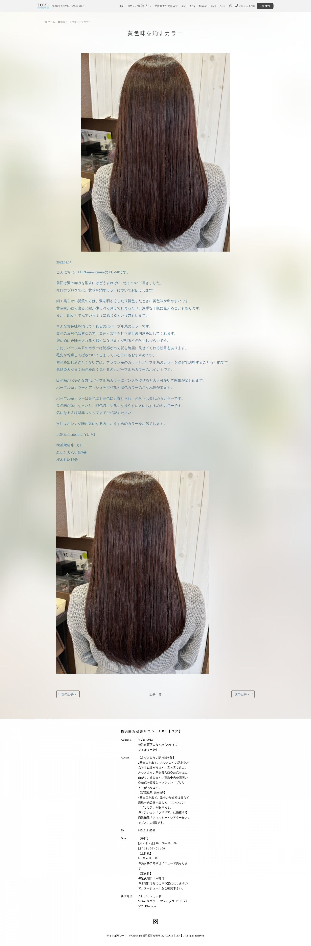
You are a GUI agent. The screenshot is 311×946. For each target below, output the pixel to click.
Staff (183, 6)
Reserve (265, 5)
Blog (213, 6)
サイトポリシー (116, 935)
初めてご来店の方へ (139, 6)
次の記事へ (242, 694)
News (223, 6)
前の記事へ (68, 694)
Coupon (203, 6)
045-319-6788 (245, 5)
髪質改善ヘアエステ (166, 6)
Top (121, 6)
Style (192, 6)
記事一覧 (155, 694)
